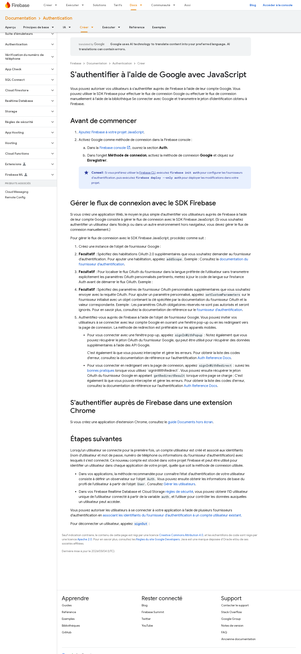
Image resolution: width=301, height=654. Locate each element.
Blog (253, 5)
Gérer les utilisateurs (179, 484)
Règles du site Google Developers (158, 539)
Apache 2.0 (84, 539)
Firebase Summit (153, 612)
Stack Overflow (231, 612)
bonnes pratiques (100, 371)
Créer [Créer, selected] (84, 27)
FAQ (224, 632)
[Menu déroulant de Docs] (142, 5)
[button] (25, 33)
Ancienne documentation (238, 639)
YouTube (147, 625)
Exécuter (72, 5)
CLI (147, 172)
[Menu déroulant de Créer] (57, 5)
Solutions (99, 5)
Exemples (159, 27)
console (112, 148)
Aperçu (10, 27)
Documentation (20, 18)
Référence (137, 27)
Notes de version (232, 625)
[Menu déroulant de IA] (71, 27)
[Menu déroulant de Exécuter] (84, 5)
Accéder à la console (278, 5)
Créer (47, 5)
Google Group (231, 619)
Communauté (160, 5)
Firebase (75, 63)
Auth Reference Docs (214, 358)
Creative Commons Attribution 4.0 (181, 535)
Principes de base (36, 27)
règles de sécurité (179, 492)
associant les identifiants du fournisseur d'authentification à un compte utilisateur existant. (172, 515)
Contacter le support (235, 605)
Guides (67, 605)
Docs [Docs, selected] (133, 5)
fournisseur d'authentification (219, 310)
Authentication (57, 18)
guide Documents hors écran (190, 422)
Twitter (146, 619)
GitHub (66, 632)
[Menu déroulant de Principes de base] (54, 27)
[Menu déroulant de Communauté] (175, 5)
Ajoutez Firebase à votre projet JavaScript (111, 132)
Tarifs (118, 5)
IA (64, 27)
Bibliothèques (71, 625)
